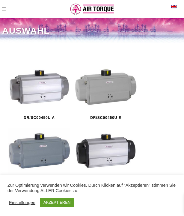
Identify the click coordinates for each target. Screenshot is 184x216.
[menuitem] (174, 6)
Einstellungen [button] (22, 202)
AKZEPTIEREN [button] (56, 202)
